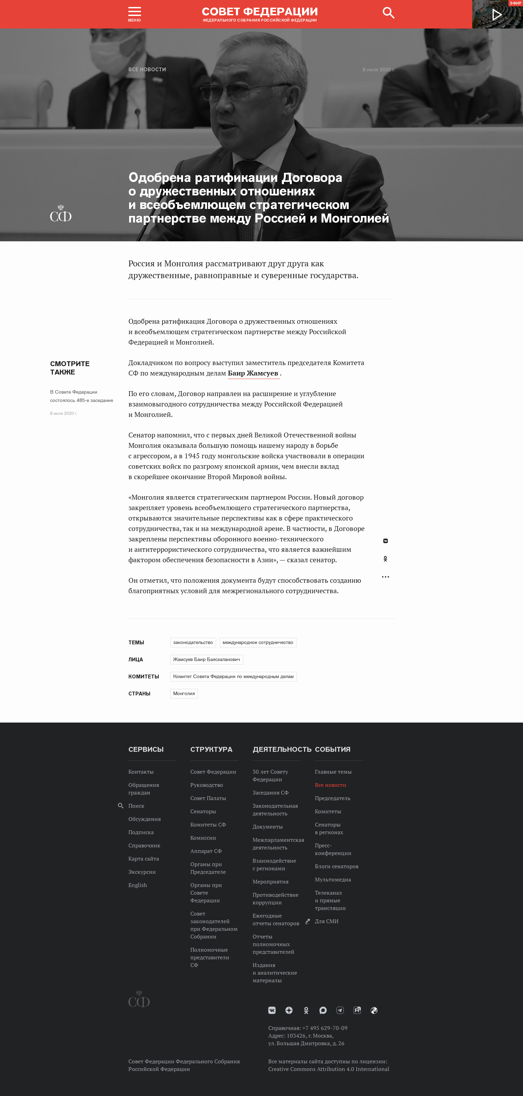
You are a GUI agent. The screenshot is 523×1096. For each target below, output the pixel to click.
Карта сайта (143, 858)
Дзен (289, 1010)
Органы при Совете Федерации (206, 892)
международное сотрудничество (258, 642)
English (137, 884)
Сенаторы (203, 811)
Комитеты (328, 811)
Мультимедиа (333, 879)
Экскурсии (142, 871)
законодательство (193, 642)
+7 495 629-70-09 (325, 1027)
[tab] (385, 562)
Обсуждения (144, 818)
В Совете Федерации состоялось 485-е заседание (81, 396)
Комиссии (203, 837)
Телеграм (340, 1010)
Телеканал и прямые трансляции (330, 900)
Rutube (357, 1010)
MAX (323, 1010)
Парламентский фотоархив (374, 1010)
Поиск (136, 805)
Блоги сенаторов (336, 866)
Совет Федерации (213, 771)
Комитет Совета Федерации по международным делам (233, 676)
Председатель (332, 798)
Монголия (184, 693)
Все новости (147, 69)
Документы (268, 826)
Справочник (144, 845)
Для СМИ (327, 921)
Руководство (206, 784)
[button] (134, 14)
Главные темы (333, 771)
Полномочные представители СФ (209, 957)
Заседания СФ (271, 792)
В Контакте (385, 541)
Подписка (141, 832)
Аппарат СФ (206, 850)
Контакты (141, 771)
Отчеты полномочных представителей (273, 944)
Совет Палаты (208, 798)
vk (272, 1010)
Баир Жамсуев (254, 373)
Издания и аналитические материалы (275, 972)
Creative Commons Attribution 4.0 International (328, 1068)
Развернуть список (385, 577)
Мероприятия (270, 881)
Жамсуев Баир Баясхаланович (206, 659)
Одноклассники (385, 559)
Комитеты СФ (208, 824)
